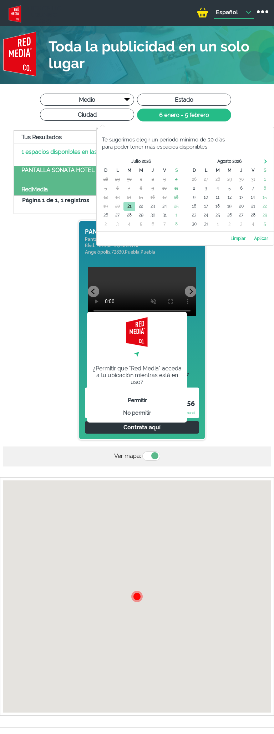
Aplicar (261, 238)
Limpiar (237, 238)
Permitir (137, 400)
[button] (137, 596)
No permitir (137, 413)
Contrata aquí (142, 427)
